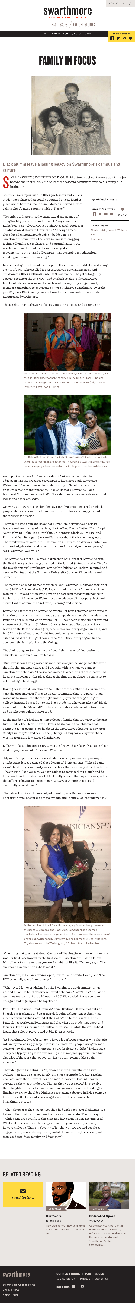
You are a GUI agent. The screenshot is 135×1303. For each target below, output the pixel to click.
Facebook (73, 1287)
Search (130, 3)
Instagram (82, 1287)
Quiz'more (55, 1208)
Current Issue (68, 1274)
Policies (85, 1278)
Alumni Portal (11, 1294)
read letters (23, 1197)
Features (96, 239)
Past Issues (60, 24)
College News (11, 1289)
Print (122, 214)
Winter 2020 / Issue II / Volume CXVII (67, 33)
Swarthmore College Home (19, 1284)
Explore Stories (84, 24)
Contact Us (116, 3)
